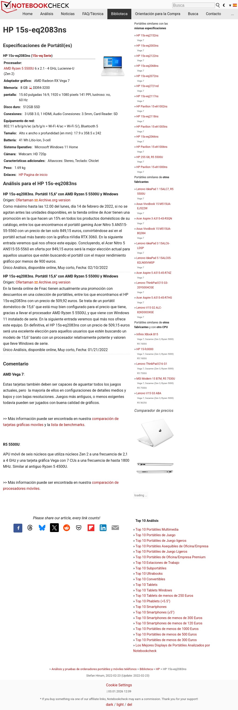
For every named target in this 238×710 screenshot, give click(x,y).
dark (109, 704)
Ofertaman (24, 200)
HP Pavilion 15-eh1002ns (152, 106)
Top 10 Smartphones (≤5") (155, 612)
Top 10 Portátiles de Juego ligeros (161, 541)
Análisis (46, 14)
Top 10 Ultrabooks (149, 574)
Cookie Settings (119, 685)
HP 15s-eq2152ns (147, 35)
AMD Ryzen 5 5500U (19, 69)
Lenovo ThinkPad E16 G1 (151, 363)
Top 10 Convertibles (150, 579)
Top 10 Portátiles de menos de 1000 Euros (167, 629)
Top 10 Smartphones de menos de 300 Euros (169, 618)
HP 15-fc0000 (144, 349)
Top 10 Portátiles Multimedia (157, 530)
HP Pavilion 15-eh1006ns (152, 146)
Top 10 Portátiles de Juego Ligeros (161, 552)
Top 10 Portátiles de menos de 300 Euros (166, 640)
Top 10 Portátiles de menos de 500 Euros (166, 634)
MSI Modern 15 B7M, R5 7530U (155, 378)
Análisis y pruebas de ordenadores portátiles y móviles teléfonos (94, 669)
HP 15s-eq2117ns (147, 96)
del (129, 704)
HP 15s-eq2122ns (147, 56)
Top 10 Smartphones (151, 607)
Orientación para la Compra (157, 14)
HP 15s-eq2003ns (147, 45)
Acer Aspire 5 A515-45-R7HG (154, 297)
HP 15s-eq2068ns (147, 66)
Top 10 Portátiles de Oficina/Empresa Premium (170, 557)
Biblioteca (119, 14)
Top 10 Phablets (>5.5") (153, 601)
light (120, 704)
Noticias (68, 14)
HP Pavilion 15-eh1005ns (152, 126)
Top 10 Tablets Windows (154, 590)
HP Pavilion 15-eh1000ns (152, 167)
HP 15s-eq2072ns (147, 76)
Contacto (213, 14)
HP (158, 669)
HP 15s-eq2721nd (147, 86)
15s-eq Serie (42, 56)
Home (28, 14)
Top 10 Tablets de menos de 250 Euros (164, 596)
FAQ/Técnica (92, 14)
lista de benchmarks (67, 425)
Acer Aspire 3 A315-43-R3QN (154, 218)
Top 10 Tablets (146, 585)
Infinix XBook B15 (147, 334)
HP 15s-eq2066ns (147, 136)
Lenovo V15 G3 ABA (148, 393)
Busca (193, 14)
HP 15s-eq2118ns (147, 116)
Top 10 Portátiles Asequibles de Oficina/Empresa (172, 546)
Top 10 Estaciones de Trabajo (157, 563)
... (232, 14)
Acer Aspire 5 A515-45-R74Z (153, 272)
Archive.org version (54, 200)
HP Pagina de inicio (33, 175)
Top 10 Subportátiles (151, 568)
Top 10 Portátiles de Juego (155, 535)
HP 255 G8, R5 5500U (149, 157)
